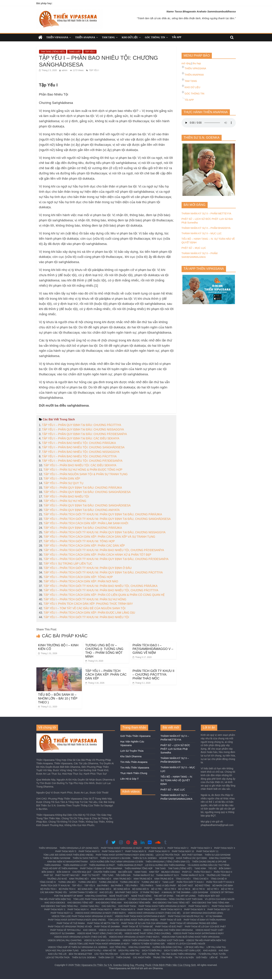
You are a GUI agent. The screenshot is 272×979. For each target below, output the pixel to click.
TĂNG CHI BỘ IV (48, 882)
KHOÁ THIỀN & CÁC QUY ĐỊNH (191, 858)
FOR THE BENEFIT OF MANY (68, 896)
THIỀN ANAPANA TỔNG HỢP (139, 868)
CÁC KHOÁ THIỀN (142, 957)
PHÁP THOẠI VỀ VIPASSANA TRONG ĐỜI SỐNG (193, 923)
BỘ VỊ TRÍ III (184, 889)
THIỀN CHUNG (123, 957)
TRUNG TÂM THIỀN (162, 957)
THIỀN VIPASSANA (57, 37)
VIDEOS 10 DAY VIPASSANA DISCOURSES (120, 930)
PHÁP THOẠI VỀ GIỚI (170, 920)
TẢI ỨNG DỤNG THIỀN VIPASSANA (179, 954)
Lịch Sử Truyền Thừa (131, 750)
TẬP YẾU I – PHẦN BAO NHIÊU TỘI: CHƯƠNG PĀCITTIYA (79, 456)
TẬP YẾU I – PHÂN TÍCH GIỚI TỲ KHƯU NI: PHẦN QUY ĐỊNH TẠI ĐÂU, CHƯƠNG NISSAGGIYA (104, 532)
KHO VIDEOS (89, 930)
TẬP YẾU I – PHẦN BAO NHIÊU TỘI (66, 496)
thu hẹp (197, 63)
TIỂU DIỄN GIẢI (123, 875)
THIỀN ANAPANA (85, 37)
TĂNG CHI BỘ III (219, 879)
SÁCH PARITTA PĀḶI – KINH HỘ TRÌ (98, 950)
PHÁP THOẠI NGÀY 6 (89, 851)
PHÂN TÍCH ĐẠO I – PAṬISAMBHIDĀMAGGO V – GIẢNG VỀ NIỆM (153, 648)
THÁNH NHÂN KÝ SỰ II (167, 875)
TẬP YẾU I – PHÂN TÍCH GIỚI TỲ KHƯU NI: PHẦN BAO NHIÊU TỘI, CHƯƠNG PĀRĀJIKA (101, 585)
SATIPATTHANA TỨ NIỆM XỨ (83, 892)
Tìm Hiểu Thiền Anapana (133, 762)
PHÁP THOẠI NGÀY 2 (178, 848)
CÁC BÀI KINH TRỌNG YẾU (53, 892)
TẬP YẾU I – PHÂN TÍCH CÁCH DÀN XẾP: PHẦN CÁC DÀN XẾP (84, 545)
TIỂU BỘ (212, 868)
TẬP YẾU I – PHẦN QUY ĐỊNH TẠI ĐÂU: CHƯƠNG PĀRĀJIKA (83, 487)
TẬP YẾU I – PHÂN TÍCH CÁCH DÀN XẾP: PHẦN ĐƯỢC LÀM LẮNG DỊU (89, 612)
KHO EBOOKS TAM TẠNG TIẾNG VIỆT (171, 902)
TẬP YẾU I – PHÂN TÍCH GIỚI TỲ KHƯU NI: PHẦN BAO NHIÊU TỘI (86, 617)
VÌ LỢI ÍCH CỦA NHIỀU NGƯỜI (219, 899)
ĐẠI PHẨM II (117, 885)
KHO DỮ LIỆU (130, 37)
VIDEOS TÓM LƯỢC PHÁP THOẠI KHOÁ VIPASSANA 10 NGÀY (82, 916)
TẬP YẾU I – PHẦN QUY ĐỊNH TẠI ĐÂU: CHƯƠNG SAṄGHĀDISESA (87, 492)
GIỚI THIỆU (201, 957)
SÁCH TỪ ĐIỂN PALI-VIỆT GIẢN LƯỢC (182, 950)
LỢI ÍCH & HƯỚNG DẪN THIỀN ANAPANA (165, 865)
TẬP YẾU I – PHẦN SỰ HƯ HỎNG (65, 500)
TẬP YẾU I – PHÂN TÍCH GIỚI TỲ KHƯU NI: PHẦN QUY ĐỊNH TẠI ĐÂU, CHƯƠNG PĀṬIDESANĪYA (106, 559)
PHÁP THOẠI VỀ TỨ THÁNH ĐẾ (137, 926)
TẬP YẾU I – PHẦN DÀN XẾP (62, 478)
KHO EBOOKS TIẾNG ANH (109, 902)
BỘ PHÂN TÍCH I (48, 889)
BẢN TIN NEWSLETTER (80, 954)
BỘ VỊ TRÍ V (213, 889)
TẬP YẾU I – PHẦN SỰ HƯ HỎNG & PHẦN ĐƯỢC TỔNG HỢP (83, 469)
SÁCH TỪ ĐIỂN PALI (151, 950)
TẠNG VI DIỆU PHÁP (166, 885)
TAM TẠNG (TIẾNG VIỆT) (53, 51)
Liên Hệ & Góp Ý (129, 778)
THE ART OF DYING (163, 896)
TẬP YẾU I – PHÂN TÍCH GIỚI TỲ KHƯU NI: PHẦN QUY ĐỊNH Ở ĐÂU (88, 567)
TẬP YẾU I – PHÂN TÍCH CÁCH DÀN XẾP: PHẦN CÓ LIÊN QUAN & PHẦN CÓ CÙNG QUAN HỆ (104, 594)
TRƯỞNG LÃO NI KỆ (57, 879)
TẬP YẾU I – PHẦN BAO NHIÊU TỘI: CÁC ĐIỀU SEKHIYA (80, 465)
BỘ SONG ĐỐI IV (140, 889)
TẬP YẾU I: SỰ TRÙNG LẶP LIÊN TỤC (68, 563)
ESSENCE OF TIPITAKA (222, 892)
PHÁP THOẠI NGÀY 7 (112, 851)
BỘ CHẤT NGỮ (185, 885)
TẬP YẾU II (89, 885)
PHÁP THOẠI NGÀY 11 (207, 851)
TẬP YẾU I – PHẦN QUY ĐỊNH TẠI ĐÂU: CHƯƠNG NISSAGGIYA (83, 429)
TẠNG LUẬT (75, 51)
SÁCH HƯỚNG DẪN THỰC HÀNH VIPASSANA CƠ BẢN (116, 861)
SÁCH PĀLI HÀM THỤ (128, 950)
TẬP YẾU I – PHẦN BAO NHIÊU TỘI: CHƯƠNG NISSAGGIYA (80, 451)
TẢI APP (176, 37)
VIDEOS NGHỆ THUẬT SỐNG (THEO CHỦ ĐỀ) (99, 933)
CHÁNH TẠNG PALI (89, 906)
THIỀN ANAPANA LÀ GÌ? (75, 865)
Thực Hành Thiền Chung (133, 773)
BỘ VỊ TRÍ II (170, 889)
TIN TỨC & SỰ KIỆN (184, 957)
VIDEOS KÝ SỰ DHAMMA (62, 933)
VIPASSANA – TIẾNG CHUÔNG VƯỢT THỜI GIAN (179, 899)
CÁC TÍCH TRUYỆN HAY (106, 954)
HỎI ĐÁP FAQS (166, 858)
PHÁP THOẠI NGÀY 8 (135, 851)
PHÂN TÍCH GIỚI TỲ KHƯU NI (55, 885)
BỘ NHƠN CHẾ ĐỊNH (223, 885)
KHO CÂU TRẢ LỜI (57, 954)
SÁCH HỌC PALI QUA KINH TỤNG (62, 950)
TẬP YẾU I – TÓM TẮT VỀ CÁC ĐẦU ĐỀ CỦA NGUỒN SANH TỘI (84, 608)
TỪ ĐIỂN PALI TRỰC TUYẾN (211, 954)
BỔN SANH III (63, 872)
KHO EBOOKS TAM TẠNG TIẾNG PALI (59, 906)
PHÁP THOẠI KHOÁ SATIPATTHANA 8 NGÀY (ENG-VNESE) (124, 855)
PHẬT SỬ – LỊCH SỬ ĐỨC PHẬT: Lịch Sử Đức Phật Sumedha (175, 749)
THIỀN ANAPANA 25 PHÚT (130, 865)
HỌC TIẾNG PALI (118, 947)
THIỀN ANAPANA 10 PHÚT (102, 865)
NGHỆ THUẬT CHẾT (119, 896)
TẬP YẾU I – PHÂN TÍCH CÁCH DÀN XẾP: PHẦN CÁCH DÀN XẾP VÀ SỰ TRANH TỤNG (99, 536)
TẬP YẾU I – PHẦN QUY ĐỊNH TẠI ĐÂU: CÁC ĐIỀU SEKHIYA (80, 438)
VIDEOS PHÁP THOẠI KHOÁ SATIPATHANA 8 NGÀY (140, 916)
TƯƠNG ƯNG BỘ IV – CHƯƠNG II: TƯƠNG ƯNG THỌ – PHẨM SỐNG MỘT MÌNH (104, 650)
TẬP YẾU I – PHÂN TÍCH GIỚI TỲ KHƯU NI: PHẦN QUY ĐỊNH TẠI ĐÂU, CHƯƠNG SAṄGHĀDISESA (107, 518)
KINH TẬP (154, 872)
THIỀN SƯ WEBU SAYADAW (56, 858)
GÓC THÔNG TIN (155, 37)
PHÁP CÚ (187, 872)
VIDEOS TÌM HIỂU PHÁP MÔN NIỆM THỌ (206, 940)
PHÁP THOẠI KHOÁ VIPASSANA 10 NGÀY (121, 848)
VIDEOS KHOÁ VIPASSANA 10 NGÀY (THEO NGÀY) (100, 913)
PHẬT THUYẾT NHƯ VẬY (67, 875)
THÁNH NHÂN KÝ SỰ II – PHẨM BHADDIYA (206, 228)
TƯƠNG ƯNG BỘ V (151, 882)
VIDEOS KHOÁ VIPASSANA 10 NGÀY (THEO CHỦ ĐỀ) (154, 913)
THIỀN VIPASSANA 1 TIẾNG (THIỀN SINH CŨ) (168, 861)
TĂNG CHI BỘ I (183, 879)
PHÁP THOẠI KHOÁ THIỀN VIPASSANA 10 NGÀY (162, 906)
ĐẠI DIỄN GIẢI (125, 872)
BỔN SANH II (48, 872)
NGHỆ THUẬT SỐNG (141, 896)
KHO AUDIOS (209, 950)
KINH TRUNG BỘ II (143, 879)
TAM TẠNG (108, 37)
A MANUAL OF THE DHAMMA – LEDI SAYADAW (185, 892)
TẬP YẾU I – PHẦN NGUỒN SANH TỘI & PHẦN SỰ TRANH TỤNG (86, 474)
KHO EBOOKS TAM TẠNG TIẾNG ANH (210, 902)
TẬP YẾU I (90, 51)
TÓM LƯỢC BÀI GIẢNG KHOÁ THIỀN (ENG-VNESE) (68, 855)
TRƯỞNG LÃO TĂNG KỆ (218, 875)
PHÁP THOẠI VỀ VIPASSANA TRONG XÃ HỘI (70, 926)
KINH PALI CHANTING (220, 858)
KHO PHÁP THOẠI (127, 906)
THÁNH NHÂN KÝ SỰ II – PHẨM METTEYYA (206, 213)
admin (64, 70)
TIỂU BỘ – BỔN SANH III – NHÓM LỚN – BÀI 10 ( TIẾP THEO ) (57, 698)
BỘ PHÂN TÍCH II (67, 889)
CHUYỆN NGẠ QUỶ (81, 872)
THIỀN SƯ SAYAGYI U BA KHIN (115, 858)
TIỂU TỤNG (107, 875)
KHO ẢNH (223, 950)
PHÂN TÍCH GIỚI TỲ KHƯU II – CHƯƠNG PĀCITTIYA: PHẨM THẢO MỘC (153, 674)
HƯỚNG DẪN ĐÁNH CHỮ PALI (167, 947)
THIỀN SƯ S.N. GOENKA (145, 858)
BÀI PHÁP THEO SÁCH (126, 892)
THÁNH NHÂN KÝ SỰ (143, 875)
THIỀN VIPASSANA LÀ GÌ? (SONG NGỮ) (79, 848)
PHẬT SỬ (48, 875)
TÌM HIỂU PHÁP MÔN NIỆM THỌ (55, 899)
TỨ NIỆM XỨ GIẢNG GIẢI (140, 899)
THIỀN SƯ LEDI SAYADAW (217, 855)
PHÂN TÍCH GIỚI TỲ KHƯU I (190, 882)
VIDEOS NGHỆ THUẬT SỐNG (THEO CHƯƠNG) (148, 933)
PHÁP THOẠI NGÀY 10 (183, 851)
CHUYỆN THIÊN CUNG (105, 872)
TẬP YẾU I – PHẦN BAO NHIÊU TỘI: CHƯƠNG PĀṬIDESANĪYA (82, 460)
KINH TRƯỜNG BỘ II (101, 879)
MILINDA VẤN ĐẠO (170, 872)
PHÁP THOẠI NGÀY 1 (154, 848)
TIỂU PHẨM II (146, 885)
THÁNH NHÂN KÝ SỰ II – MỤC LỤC (202, 233)
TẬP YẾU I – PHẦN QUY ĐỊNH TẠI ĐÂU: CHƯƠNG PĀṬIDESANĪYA (84, 434)
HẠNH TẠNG (141, 872)
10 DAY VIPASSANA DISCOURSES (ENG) (203, 913)
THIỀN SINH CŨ (106, 957)
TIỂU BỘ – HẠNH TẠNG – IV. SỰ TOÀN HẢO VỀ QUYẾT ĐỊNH (176, 780)
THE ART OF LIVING (186, 896)
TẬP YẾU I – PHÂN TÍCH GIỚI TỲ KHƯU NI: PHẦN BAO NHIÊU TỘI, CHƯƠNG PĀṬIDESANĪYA (104, 550)
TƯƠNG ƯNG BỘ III (108, 882)
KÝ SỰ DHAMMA (214, 916)
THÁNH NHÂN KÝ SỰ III (192, 875)
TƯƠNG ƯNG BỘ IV (129, 882)
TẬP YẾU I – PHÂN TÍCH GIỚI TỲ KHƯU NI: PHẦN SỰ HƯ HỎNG (85, 599)
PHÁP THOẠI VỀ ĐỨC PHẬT (168, 926)
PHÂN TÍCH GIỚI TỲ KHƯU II (220, 882)
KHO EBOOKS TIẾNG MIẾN (137, 902)
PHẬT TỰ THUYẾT (91, 875)
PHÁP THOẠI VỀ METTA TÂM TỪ (103, 923)
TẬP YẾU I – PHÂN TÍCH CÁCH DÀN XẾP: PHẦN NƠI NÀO (81, 581)
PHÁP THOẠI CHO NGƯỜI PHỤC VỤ (185, 916)
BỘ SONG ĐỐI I (85, 889)
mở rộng (186, 63)
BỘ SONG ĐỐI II (103, 889)
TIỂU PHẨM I (131, 885)
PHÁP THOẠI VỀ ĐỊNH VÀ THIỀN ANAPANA (101, 868)
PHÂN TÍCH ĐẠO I (202, 872)
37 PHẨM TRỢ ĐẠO (149, 892)
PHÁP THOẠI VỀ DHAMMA (107, 926)
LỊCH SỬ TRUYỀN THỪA (168, 855)
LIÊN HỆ (214, 957)
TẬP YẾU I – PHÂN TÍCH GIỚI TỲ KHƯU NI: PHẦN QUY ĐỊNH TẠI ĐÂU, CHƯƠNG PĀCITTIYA (103, 572)
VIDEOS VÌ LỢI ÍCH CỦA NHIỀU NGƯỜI (186, 944)
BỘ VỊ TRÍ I (156, 889)
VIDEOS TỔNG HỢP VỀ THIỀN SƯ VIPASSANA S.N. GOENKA (77, 947)
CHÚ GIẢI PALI (109, 906)
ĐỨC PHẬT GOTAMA (192, 855)
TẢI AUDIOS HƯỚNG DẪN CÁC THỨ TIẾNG (208, 865)
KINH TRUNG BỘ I (122, 879)
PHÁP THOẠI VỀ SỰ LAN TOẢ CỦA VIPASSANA (144, 923)
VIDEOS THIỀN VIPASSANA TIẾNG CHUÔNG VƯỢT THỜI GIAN (153, 940)
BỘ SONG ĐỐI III (122, 889)
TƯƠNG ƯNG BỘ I (67, 882)
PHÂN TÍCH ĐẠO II (223, 872)
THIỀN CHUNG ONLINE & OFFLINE (209, 861)
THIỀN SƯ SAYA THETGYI (85, 858)
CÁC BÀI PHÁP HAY (130, 954)
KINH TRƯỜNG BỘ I (79, 879)
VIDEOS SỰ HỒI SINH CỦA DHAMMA (102, 940)
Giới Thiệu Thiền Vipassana (135, 736)
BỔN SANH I (225, 868)
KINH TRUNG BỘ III (163, 879)
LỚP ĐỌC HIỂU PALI (194, 947)
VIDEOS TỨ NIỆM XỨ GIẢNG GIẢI (148, 944)
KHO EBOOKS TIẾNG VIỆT (80, 902)
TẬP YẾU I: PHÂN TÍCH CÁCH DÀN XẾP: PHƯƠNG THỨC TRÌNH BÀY (88, 603)
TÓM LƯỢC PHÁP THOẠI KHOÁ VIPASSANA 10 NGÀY (99, 899)
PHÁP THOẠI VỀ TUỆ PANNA (71, 923)
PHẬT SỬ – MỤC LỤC (194, 247)
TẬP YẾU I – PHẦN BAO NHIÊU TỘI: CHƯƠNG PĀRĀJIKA (79, 442)
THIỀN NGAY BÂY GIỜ (209, 896)
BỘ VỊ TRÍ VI (227, 889)
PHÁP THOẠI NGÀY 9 (159, 851)
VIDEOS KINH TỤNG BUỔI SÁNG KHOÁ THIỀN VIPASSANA (191, 937)
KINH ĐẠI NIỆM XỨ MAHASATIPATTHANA (67, 861)
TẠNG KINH (200, 868)
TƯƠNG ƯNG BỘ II (87, 882)
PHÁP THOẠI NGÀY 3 (201, 848)
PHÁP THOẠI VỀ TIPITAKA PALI (65, 930)
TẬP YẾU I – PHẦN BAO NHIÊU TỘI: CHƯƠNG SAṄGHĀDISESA (83, 447)
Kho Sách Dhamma (131, 756)
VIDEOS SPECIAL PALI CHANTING (65, 940)
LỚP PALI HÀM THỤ (216, 947)
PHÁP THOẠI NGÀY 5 (65, 851)
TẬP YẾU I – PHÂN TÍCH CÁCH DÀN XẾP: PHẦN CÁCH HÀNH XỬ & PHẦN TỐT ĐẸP (97, 554)
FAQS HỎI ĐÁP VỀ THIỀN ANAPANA (60, 868)
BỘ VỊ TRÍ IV (199, 889)
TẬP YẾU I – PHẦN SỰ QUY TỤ (63, 483)
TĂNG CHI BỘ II (200, 879)
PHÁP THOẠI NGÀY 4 (224, 848)
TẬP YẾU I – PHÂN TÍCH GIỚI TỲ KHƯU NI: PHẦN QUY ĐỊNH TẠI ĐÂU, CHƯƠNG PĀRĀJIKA (103, 514)
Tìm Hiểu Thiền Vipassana (134, 767)
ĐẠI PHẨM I (103, 885)
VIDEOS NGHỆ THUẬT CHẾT (209, 930)
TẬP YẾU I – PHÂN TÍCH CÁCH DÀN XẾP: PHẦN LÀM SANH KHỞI (86, 523)
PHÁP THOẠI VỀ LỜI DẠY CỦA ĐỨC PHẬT (205, 926)
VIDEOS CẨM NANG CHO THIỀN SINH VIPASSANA (168, 930)
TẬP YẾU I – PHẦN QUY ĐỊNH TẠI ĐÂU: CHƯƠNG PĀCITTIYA (81, 425)
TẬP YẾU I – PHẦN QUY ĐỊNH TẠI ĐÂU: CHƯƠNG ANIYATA (82, 510)
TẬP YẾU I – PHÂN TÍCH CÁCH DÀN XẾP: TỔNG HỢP (78, 577)
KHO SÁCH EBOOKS (55, 902)
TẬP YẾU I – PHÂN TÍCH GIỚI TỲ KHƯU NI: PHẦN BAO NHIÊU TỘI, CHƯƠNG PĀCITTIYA (101, 590)
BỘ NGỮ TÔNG (202, 885)
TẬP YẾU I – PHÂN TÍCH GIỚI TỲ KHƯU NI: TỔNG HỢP (79, 541)
